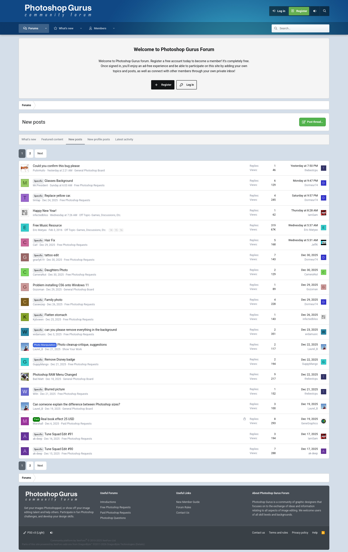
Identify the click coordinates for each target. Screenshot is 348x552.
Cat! (35, 244)
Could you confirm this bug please (56, 166)
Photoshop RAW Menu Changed (55, 374)
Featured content (52, 139)
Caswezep (39, 304)
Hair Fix (50, 240)
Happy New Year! (44, 210)
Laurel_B (38, 349)
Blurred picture (55, 389)
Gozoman (38, 289)
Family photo (53, 300)
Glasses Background (59, 181)
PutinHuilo (39, 170)
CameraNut (39, 274)
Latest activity (124, 139)
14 (111, 230)
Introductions (108, 502)
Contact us (258, 532)
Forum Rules (183, 507)
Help (315, 532)
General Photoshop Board (89, 170)
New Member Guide (188, 502)
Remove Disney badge (60, 359)
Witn (35, 393)
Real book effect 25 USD (57, 419)
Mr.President (40, 185)
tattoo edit (52, 255)
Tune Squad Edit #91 (59, 434)
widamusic (39, 334)
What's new (66, 28)
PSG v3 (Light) (33, 532)
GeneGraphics (309, 423)
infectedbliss (40, 215)
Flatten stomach (56, 315)
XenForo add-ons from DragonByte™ (72, 544)
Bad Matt (38, 379)
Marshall (38, 423)
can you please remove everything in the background (81, 330)
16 (121, 230)
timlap (36, 200)
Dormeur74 (311, 185)
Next (40, 153)
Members (100, 28)
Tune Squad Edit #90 (59, 449)
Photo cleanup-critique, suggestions (82, 344)
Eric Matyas (40, 230)
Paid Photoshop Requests (76, 423)
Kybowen (38, 319)
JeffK (314, 244)
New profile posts (98, 139)
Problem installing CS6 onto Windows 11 (61, 285)
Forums (33, 28)
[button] (46, 28)
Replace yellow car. (58, 195)
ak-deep (37, 438)
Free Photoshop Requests (89, 185)
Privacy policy (300, 532)
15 (116, 230)
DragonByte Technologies (121, 544)
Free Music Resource (47, 225)
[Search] (324, 11)
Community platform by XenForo (83, 540)
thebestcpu (311, 170)
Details (140, 544)
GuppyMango (41, 364)
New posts (75, 139)
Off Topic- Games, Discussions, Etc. (100, 215)
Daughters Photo (56, 270)
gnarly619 (39, 259)
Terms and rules (278, 532)
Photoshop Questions (113, 518)
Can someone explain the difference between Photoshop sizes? (76, 404)
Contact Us (182, 512)
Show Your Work (72, 349)
